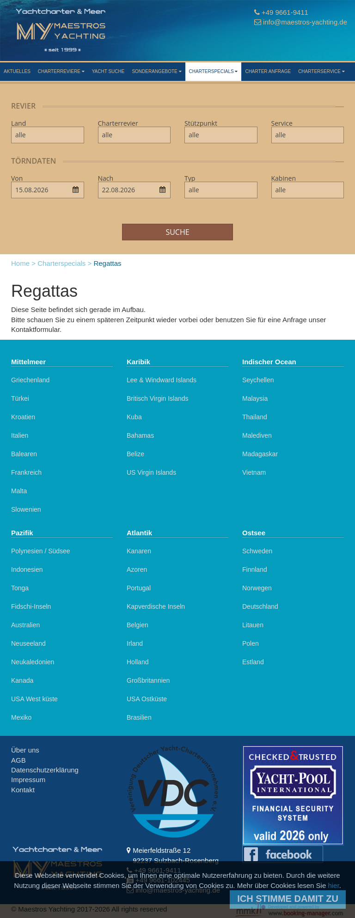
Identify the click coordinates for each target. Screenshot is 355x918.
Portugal (139, 588)
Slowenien (26, 509)
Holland (137, 662)
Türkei (20, 398)
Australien (25, 625)
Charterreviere (61, 71)
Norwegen (257, 588)
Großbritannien (148, 680)
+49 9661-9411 (284, 12)
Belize (135, 454)
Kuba (134, 417)
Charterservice (321, 71)
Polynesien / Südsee (40, 551)
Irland (135, 643)
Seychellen (258, 380)
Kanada (22, 680)
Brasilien (139, 717)
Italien (19, 435)
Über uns (25, 750)
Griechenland (30, 380)
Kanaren (139, 551)
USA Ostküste (147, 699)
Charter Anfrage (268, 71)
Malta (19, 491)
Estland (253, 662)
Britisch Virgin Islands (158, 398)
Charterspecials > (64, 263)
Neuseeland (28, 643)
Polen (250, 643)
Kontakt (23, 790)
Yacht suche (108, 71)
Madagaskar (260, 454)
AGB (18, 760)
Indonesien (27, 569)
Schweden (257, 551)
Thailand (254, 417)
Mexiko (21, 717)
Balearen (24, 454)
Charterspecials (213, 71)
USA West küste (34, 699)
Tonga (20, 588)
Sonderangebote (156, 71)
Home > (23, 263)
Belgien (137, 625)
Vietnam (254, 472)
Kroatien (23, 417)
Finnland (254, 569)
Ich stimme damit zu (287, 899)
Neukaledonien (32, 662)
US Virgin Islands (151, 472)
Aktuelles (17, 71)
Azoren (137, 569)
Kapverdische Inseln (156, 606)
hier (333, 885)
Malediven (257, 435)
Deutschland (260, 606)
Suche (177, 232)
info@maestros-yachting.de (305, 22)
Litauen (252, 625)
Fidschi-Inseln (31, 606)
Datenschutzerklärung (45, 770)
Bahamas (140, 435)
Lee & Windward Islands (161, 380)
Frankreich (26, 472)
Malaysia (255, 398)
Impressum (28, 779)
